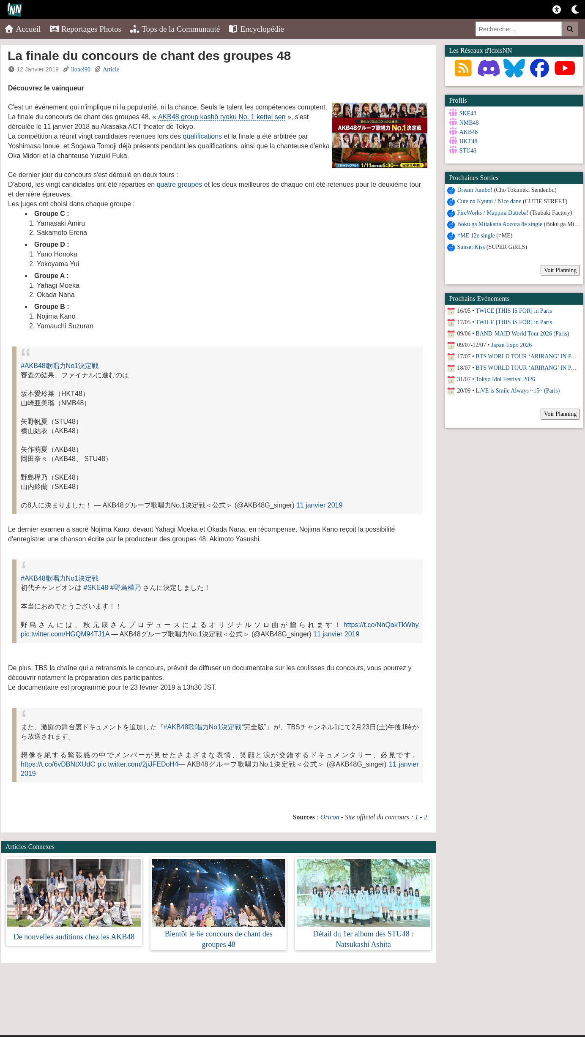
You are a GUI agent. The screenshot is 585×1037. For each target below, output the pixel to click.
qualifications (202, 136)
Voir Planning (560, 270)
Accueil (22, 29)
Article (111, 69)
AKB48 (468, 132)
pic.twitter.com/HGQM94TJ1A (65, 634)
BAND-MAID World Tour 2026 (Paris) (522, 333)
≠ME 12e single (476, 235)
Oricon (329, 817)
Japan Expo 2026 (511, 344)
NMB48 (469, 123)
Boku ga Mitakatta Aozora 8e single (500, 224)
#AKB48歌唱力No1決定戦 (59, 365)
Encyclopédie (256, 29)
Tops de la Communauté (175, 29)
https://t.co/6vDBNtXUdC (58, 764)
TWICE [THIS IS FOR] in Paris (514, 310)
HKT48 (468, 141)
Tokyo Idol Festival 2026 (505, 379)
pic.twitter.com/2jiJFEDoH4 (138, 764)
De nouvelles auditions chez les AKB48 (74, 937)
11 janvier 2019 (319, 505)
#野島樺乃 (125, 587)
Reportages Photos (85, 29)
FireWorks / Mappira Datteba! (493, 212)
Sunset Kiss (471, 246)
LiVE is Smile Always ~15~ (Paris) (518, 390)
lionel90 (80, 69)
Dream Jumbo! (475, 189)
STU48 (467, 150)
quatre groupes (179, 184)
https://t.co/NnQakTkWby (381, 624)
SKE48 (467, 113)
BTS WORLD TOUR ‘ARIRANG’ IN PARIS (530, 356)
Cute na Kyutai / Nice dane (489, 201)
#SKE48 (95, 587)
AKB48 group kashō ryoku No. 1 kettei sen (222, 116)
